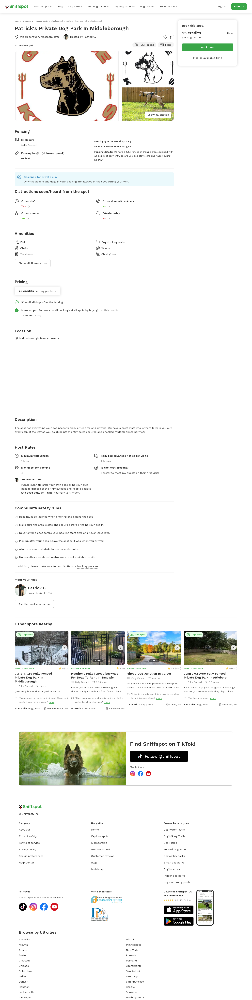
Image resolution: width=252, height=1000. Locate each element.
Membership (99, 842)
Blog (60, 6)
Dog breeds (147, 6)
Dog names (75, 6)
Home (95, 829)
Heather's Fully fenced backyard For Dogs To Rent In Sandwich (95, 675)
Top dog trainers (124, 6)
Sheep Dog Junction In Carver (149, 673)
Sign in (222, 6)
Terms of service (29, 842)
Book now (207, 47)
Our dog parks (43, 6)
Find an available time (207, 57)
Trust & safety (28, 836)
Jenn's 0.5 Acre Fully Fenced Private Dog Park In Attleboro (205, 675)
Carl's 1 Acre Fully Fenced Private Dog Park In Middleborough (33, 677)
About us (25, 829)
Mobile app (98, 869)
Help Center (26, 862)
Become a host (169, 6)
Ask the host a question (34, 604)
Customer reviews (102, 856)
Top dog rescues (98, 6)
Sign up (239, 6)
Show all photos (158, 114)
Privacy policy (27, 849)
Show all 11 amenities (33, 263)
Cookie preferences (31, 856)
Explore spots (100, 836)
